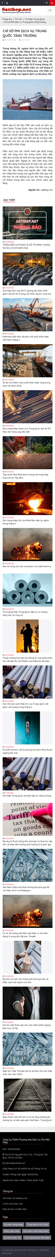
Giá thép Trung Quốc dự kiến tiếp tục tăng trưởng (27, 795)
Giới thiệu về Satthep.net (15, 1198)
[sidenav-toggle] (50, 10)
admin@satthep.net (14, 1163)
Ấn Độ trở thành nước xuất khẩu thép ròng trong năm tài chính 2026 (26, 384)
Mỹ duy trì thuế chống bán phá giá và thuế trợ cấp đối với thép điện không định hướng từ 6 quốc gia (27, 843)
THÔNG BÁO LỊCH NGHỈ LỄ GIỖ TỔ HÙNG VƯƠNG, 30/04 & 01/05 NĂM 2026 (26, 246)
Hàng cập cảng (11, 1231)
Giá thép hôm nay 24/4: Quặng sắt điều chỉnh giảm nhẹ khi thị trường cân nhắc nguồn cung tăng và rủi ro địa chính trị (27, 292)
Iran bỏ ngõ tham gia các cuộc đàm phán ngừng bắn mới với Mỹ (26, 1027)
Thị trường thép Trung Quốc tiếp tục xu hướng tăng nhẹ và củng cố (25, 613)
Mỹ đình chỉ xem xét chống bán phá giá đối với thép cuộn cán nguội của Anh (26, 981)
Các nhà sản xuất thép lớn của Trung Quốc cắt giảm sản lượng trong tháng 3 (25, 705)
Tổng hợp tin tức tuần (37, 1224)
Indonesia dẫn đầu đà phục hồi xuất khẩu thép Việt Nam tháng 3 (26, 338)
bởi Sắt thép (10, 40)
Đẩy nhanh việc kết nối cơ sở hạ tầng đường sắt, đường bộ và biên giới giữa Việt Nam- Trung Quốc (27, 1119)
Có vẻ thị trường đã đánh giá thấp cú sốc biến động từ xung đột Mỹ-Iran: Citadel (25, 935)
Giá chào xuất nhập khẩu (35, 1231)
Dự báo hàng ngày (13, 1224)
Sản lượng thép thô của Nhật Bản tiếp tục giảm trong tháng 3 (26, 522)
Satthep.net (33, 1250)
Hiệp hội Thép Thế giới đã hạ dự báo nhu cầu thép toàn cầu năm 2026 (27, 1073)
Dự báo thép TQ (12, 1237)
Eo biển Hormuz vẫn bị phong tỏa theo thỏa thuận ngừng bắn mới (27, 751)
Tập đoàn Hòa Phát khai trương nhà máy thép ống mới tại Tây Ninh (25, 476)
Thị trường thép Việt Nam (37, 1237)
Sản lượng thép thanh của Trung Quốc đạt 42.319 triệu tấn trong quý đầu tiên (27, 430)
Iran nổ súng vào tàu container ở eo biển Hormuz (27, 566)
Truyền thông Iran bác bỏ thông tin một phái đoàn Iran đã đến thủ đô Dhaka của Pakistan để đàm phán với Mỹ (27, 660)
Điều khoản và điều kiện (15, 1209)
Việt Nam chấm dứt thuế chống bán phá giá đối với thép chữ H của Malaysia (26, 889)
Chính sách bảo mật (13, 1203)
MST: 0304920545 (11, 1149)
